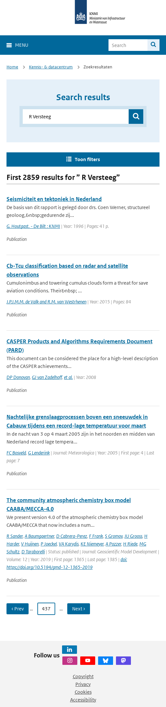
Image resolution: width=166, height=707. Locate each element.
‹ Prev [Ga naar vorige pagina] (17, 609)
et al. (68, 377)
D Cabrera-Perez (71, 536)
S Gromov (113, 536)
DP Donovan (18, 377)
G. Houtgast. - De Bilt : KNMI (33, 226)
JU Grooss (133, 536)
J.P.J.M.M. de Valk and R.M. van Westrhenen (46, 302)
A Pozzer (113, 544)
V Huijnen (30, 544)
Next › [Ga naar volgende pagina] (78, 609)
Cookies (83, 692)
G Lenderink (39, 453)
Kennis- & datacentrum (51, 67)
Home (12, 67)
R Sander (14, 536)
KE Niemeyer (92, 544)
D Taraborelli (33, 551)
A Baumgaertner (39, 536)
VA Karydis (69, 544)
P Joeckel (49, 544)
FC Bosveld (16, 453)
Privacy (83, 684)
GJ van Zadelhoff (47, 377)
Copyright (83, 676)
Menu (21, 45)
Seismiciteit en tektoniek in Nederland (54, 199)
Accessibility (83, 700)
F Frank (96, 536)
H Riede (130, 544)
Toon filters (87, 159)
